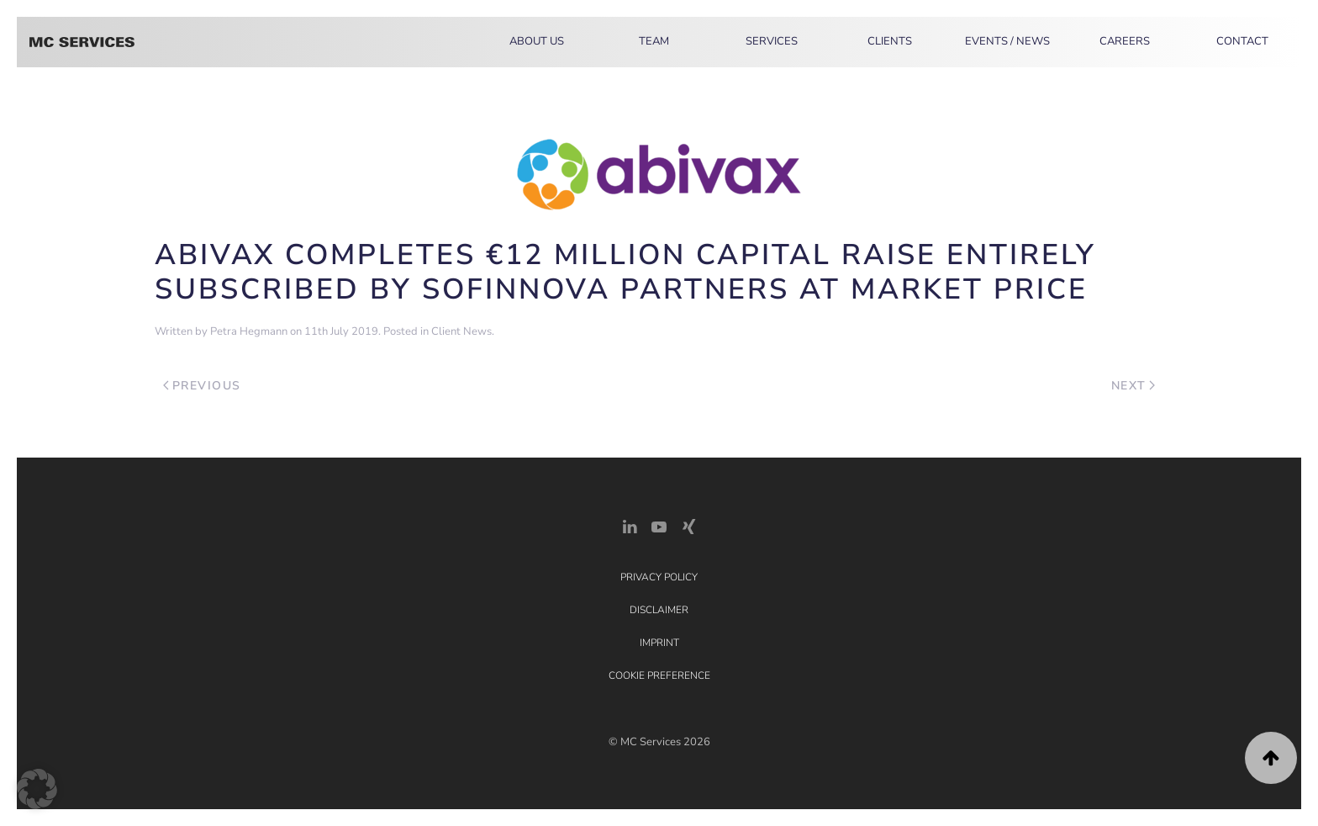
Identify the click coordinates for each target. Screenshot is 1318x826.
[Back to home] (81, 42)
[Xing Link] (688, 525)
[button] (1271, 758)
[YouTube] (659, 525)
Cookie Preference (659, 675)
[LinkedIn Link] (629, 525)
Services (772, 41)
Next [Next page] (1133, 386)
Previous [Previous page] (202, 386)
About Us (536, 41)
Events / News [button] (1007, 41)
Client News (461, 331)
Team (654, 41)
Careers (1124, 41)
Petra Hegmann (248, 331)
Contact (1242, 41)
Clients (889, 41)
